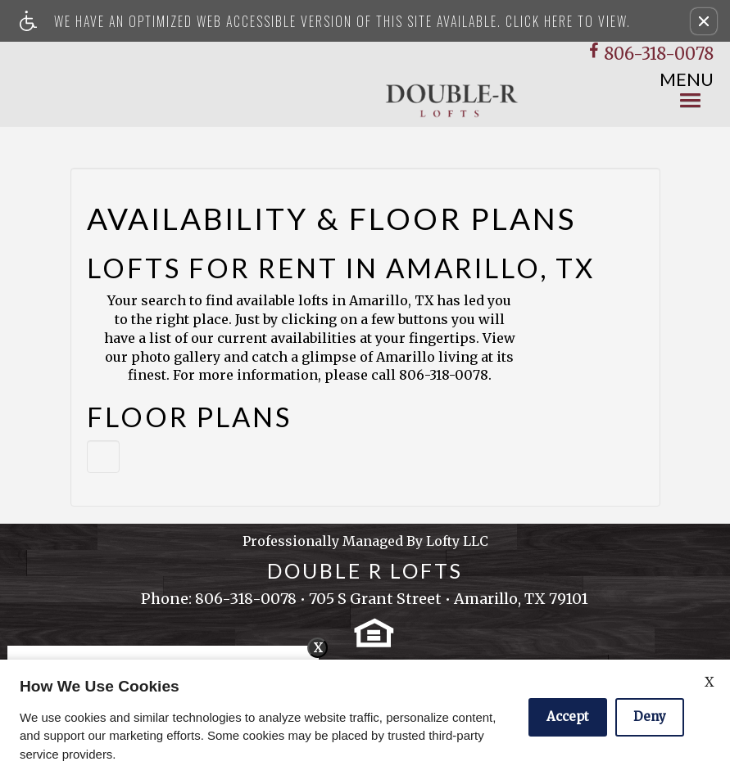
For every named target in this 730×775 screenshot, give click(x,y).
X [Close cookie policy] (709, 682)
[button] (704, 21)
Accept (567, 716)
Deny (649, 716)
